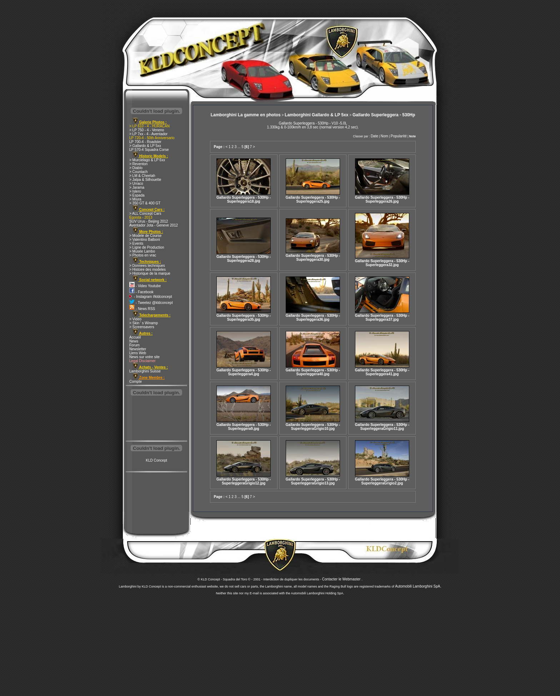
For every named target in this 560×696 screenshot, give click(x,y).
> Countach (138, 172)
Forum (134, 345)
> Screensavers (141, 327)
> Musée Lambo (142, 251)
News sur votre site (144, 357)
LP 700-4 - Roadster (145, 142)
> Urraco (136, 184)
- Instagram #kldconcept (150, 297)
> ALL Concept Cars (145, 213)
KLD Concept (156, 460)
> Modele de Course (145, 236)
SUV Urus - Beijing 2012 (148, 221)
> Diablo (135, 168)
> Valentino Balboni (144, 240)
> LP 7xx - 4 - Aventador (148, 134)
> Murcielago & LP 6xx (147, 160)
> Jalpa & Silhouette (145, 180)
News (133, 341)
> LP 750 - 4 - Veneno (146, 130)
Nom (384, 136)
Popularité (399, 136)
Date (374, 136)
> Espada (137, 195)
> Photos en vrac (142, 255)
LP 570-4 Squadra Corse (149, 150)
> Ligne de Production (146, 247)
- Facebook (141, 292)
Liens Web (137, 353)
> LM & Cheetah (142, 176)
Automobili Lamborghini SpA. (418, 586)
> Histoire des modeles (147, 269)
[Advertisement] (156, 419)
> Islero (135, 191)
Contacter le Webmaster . (342, 579)
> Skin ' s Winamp (143, 323)
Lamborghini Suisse (145, 371)
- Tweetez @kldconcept (151, 303)
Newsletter (137, 349)
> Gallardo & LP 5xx (145, 146)
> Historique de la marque (149, 273)
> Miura (135, 199)
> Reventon (138, 164)
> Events (136, 243)
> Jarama (136, 187)
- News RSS (142, 309)
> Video (135, 319)
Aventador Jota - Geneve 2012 (153, 225)
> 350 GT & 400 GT (144, 203)
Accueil (135, 337)
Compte (135, 381)
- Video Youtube (145, 286)
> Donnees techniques (147, 266)
